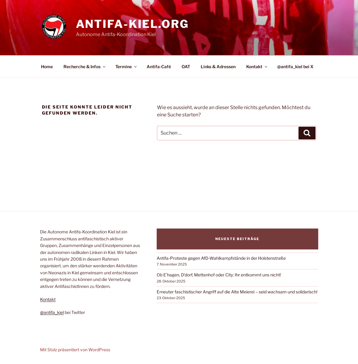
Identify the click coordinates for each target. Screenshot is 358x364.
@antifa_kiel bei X (295, 66)
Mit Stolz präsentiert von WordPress (75, 349)
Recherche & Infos (84, 66)
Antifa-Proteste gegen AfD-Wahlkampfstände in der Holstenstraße (221, 258)
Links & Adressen (218, 66)
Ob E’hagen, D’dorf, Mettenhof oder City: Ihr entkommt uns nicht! (219, 274)
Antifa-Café (159, 66)
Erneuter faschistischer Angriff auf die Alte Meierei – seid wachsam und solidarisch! (237, 291)
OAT (186, 66)
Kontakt (257, 66)
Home (47, 66)
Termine (126, 66)
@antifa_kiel (52, 312)
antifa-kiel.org (132, 24)
